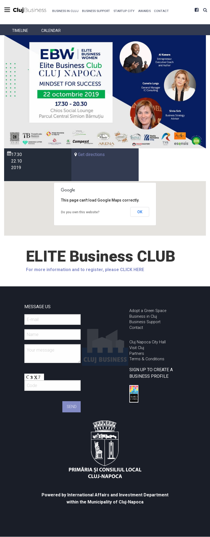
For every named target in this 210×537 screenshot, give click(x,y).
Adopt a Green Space (147, 310)
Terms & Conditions (146, 359)
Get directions (91, 154)
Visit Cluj (136, 348)
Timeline (20, 30)
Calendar (51, 30)
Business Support (96, 11)
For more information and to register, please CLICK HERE (85, 269)
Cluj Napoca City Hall (147, 342)
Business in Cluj (65, 11)
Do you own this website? (80, 212)
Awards (144, 11)
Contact (161, 11)
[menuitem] (65, 10)
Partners (136, 353)
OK (139, 212)
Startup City (124, 11)
